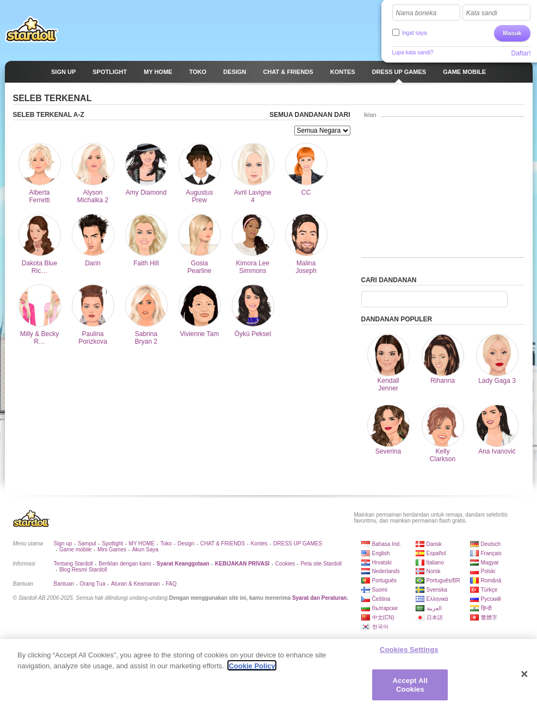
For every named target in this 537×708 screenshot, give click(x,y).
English (381, 553)
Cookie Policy (252, 669)
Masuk (512, 33)
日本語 (435, 617)
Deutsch (491, 544)
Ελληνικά (437, 599)
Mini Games (111, 549)
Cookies (285, 564)
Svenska (437, 590)
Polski (488, 571)
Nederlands (386, 571)
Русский (491, 599)
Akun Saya (145, 549)
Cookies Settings (409, 653)
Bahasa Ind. (386, 544)
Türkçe (489, 590)
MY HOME (142, 543)
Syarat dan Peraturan (319, 598)
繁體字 (489, 617)
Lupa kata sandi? (413, 52)
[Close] (524, 677)
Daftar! (520, 53)
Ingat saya (414, 33)
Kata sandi (481, 13)
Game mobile (75, 549)
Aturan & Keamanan (135, 584)
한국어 (380, 627)
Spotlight (112, 543)
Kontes (259, 543)
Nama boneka (416, 13)
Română (491, 580)
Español (436, 553)
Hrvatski (382, 563)
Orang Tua (92, 584)
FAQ (170, 584)
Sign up (63, 543)
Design (185, 543)
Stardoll (31, 29)
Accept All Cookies (410, 688)
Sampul (87, 543)
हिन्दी (486, 608)
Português (384, 580)
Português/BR (443, 580)
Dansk (434, 544)
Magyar (490, 563)
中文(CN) (383, 617)
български (385, 608)
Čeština (381, 599)
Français (491, 553)
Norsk (434, 571)
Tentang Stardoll (73, 564)
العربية (434, 608)
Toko (166, 543)
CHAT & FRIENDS (222, 543)
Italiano (435, 563)
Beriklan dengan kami (124, 564)
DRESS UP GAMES (297, 543)
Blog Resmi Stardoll (83, 570)
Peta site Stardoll (321, 564)
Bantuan (64, 584)
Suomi (379, 590)
